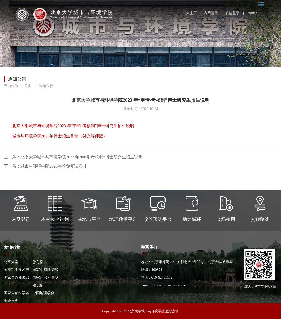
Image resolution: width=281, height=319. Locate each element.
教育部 (38, 262)
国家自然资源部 (16, 277)
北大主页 (190, 13)
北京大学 (11, 262)
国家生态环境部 (45, 270)
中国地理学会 (43, 293)
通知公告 (46, 86)
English (251, 13)
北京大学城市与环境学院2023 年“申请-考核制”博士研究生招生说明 (73, 126)
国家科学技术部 (16, 270)
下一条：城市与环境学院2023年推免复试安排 (45, 166)
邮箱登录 (232, 13)
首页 (28, 86)
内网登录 (211, 13)
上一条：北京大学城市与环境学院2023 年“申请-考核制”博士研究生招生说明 (73, 157)
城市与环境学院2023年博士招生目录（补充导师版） (59, 136)
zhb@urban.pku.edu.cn (171, 285)
